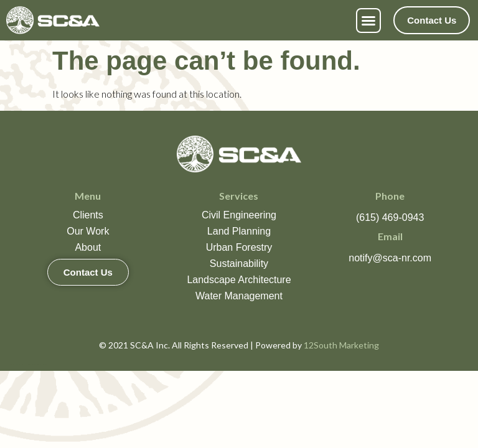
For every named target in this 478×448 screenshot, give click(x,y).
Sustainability (239, 263)
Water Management (239, 296)
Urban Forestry (239, 247)
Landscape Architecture (239, 279)
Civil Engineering (239, 215)
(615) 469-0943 (390, 217)
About (88, 247)
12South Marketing (341, 345)
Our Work (88, 231)
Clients (88, 215)
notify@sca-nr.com (390, 258)
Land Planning (239, 231)
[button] (368, 20)
